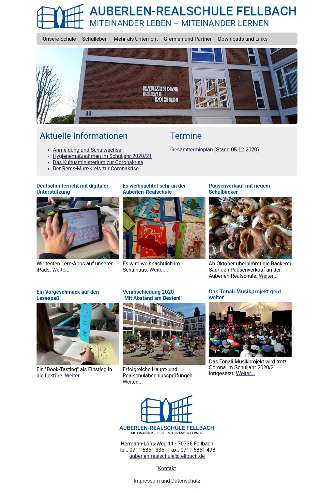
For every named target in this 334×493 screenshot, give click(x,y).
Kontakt (167, 468)
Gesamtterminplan (191, 149)
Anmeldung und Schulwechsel (88, 150)
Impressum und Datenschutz (167, 481)
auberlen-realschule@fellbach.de (167, 456)
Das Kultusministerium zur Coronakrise (98, 162)
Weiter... (61, 270)
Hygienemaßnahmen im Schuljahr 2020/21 (102, 156)
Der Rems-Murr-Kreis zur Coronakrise (96, 168)
